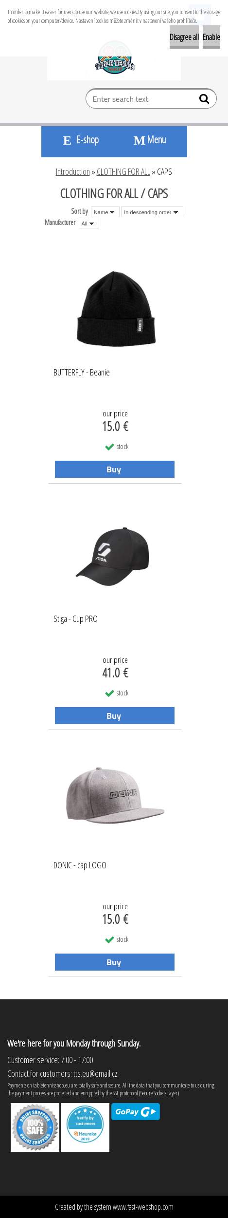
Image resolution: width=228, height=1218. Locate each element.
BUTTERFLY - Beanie (81, 372)
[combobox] (105, 211)
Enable (211, 37)
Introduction (73, 171)
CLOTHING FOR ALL (123, 171)
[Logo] (114, 57)
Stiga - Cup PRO (75, 619)
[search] (205, 101)
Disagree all (184, 37)
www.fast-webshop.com (143, 1206)
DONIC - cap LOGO (79, 865)
